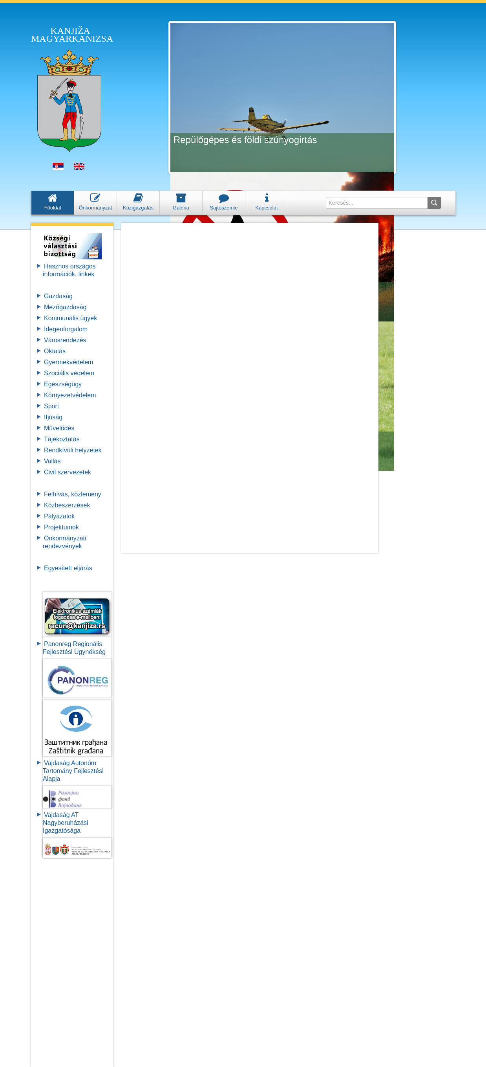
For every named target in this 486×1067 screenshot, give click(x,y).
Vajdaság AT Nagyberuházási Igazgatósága (65, 823)
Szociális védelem (69, 373)
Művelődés (59, 428)
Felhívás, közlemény (72, 494)
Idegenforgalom (66, 329)
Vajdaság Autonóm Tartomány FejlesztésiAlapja (73, 771)
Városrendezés (65, 340)
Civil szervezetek (67, 472)
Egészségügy (63, 384)
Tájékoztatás (62, 439)
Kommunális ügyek (70, 318)
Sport (51, 406)
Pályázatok (59, 516)
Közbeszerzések (67, 505)
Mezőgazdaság (65, 307)
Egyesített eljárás (68, 568)
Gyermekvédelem (68, 362)
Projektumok (61, 527)
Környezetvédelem (70, 395)
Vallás (52, 461)
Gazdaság (58, 296)
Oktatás (55, 351)
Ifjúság (53, 417)
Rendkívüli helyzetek (73, 450)
